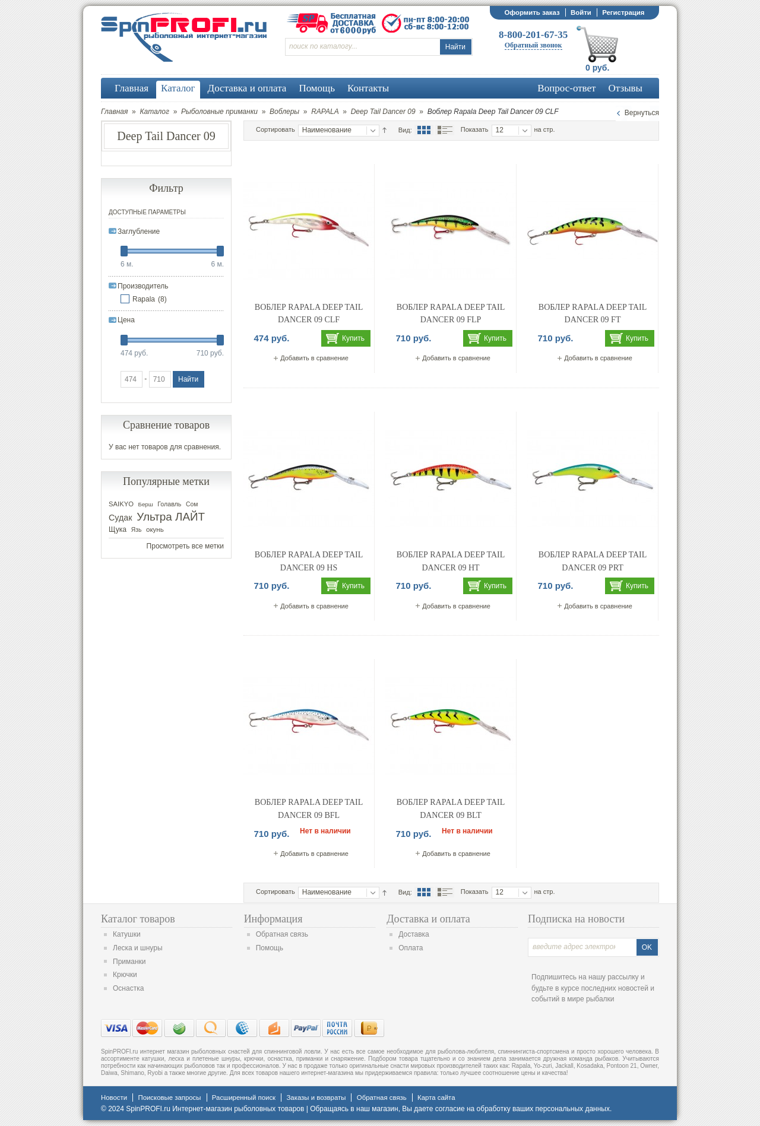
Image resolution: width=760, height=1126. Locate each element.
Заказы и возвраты (316, 1097)
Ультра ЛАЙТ (171, 516)
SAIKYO (121, 504)
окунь (155, 529)
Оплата (410, 948)
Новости (114, 1097)
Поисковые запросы (169, 1097)
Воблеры (284, 111)
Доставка (413, 934)
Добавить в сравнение (314, 357)
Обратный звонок (533, 45)
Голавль (169, 504)
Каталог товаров (138, 919)
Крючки (125, 974)
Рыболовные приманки (219, 111)
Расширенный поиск (244, 1097)
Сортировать (275, 129)
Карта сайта (436, 1097)
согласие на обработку (473, 1109)
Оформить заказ (531, 12)
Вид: (405, 130)
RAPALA (324, 111)
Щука (117, 529)
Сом (192, 504)
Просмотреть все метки (185, 546)
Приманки (129, 961)
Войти (581, 12)
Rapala (143, 299)
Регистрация (623, 12)
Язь (136, 529)
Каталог (154, 111)
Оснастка (128, 988)
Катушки (127, 934)
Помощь (269, 948)
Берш (145, 504)
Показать (475, 129)
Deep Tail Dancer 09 (383, 111)
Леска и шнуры (138, 948)
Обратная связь (282, 934)
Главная (114, 111)
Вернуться (642, 113)
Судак (120, 517)
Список (444, 130)
